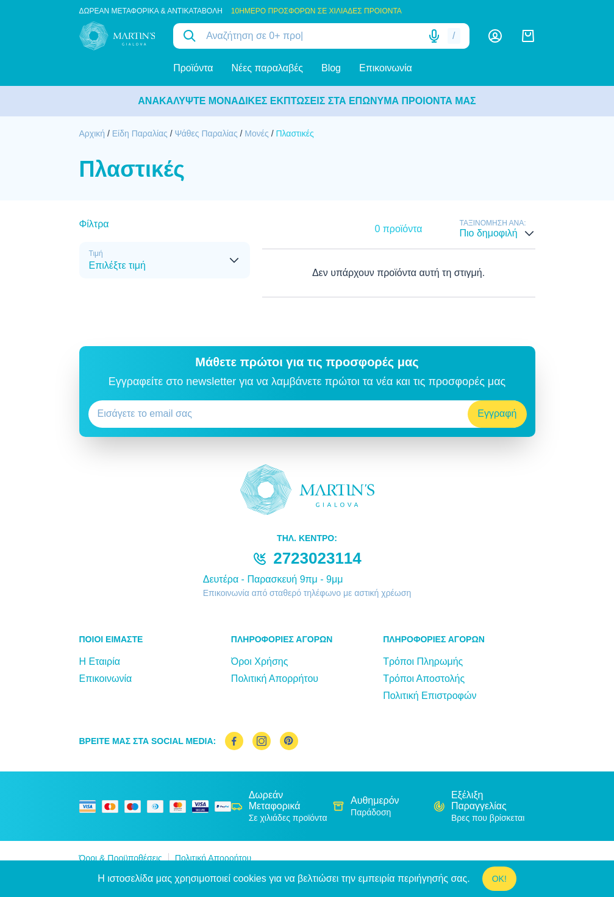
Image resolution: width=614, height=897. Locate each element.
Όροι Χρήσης (259, 661)
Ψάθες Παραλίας (206, 133)
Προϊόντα (193, 68)
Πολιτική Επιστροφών (429, 695)
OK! (499, 879)
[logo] (117, 36)
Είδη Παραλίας (140, 133)
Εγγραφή (496, 413)
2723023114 (317, 558)
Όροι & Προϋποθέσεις (120, 858)
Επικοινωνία (385, 68)
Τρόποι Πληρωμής (423, 661)
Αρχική (92, 133)
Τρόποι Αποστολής (424, 678)
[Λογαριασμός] (495, 36)
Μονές (256, 133)
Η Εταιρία (99, 661)
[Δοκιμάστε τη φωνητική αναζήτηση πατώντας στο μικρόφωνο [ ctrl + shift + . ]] (434, 36)
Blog (331, 68)
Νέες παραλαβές (267, 68)
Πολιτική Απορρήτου (274, 678)
